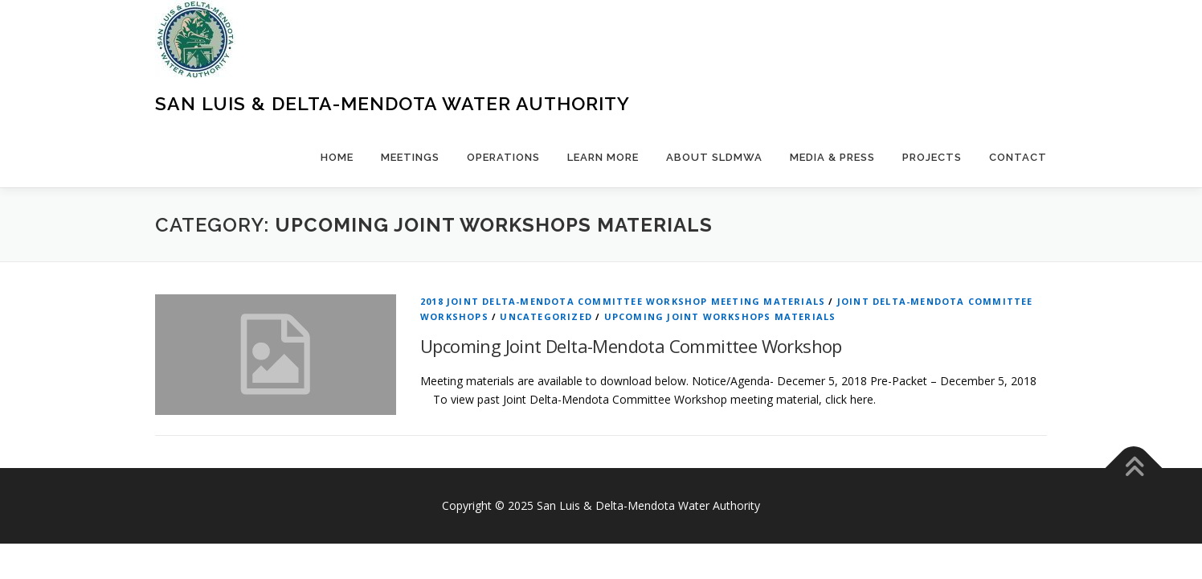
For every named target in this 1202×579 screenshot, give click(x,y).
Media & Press (832, 157)
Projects (932, 157)
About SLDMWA (714, 157)
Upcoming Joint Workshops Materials (720, 316)
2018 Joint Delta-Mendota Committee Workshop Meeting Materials (622, 301)
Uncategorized (546, 316)
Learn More (603, 157)
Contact (1018, 157)
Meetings (410, 157)
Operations (503, 157)
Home (337, 157)
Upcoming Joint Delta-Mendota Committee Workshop (631, 346)
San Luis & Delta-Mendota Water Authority (392, 103)
